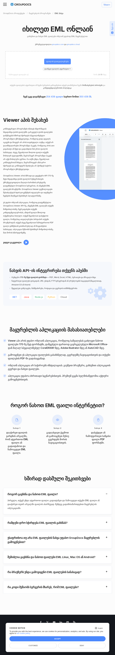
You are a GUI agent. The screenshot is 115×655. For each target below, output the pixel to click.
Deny (82, 645)
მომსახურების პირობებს (92, 85)
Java (26, 297)
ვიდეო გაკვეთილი (12, 242)
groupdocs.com (58, 44)
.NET (14, 297)
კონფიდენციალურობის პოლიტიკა (57, 88)
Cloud (63, 297)
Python (51, 297)
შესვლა (107, 5)
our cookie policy (23, 633)
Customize (33, 645)
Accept (57, 639)
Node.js (39, 297)
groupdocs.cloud (73, 44)
